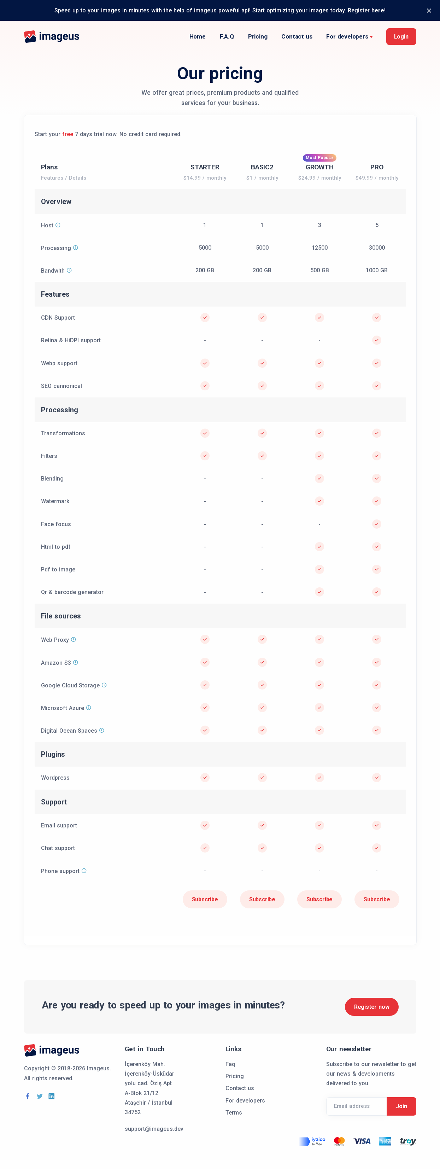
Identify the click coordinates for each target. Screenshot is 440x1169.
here (377, 10)
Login (401, 36)
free (67, 134)
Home (197, 36)
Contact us (296, 36)
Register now (371, 1007)
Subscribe (205, 899)
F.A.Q (227, 36)
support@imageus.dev (154, 1129)
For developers (347, 36)
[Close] (428, 10)
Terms (233, 1112)
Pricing (258, 36)
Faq (230, 1064)
